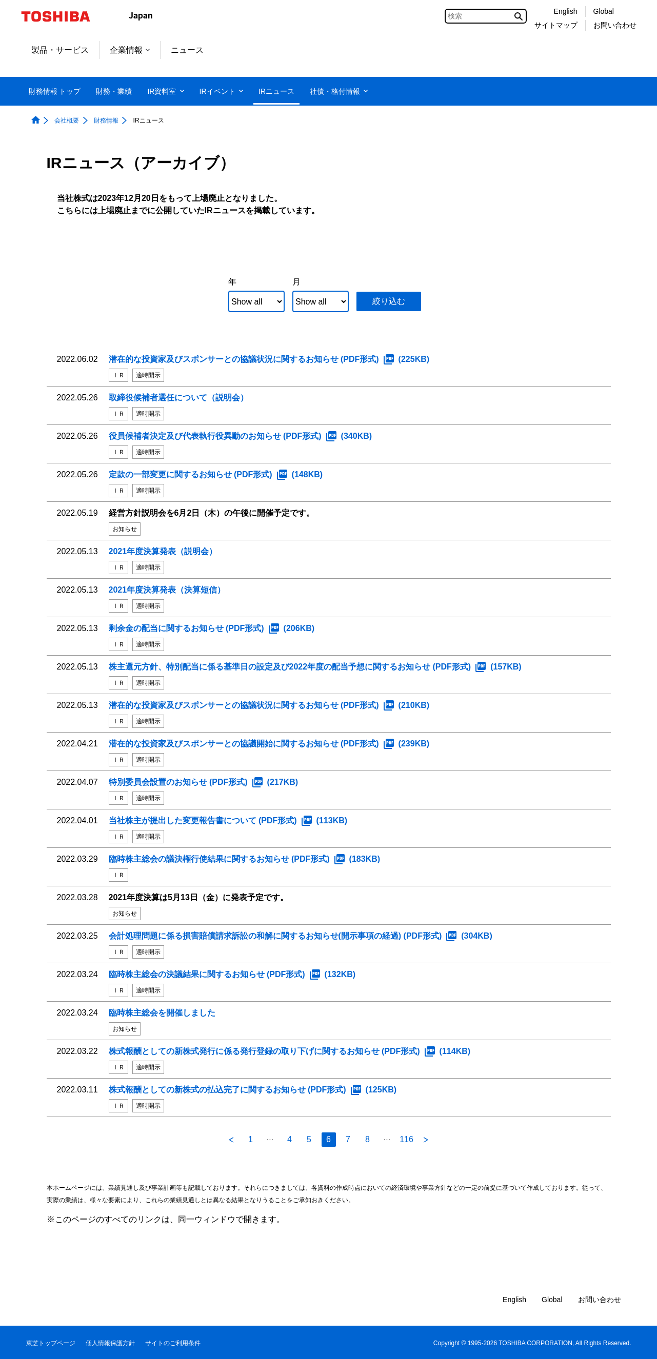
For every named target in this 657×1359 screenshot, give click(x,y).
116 (406, 1139)
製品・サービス (60, 50)
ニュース (187, 50)
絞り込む (388, 301)
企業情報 (130, 50)
